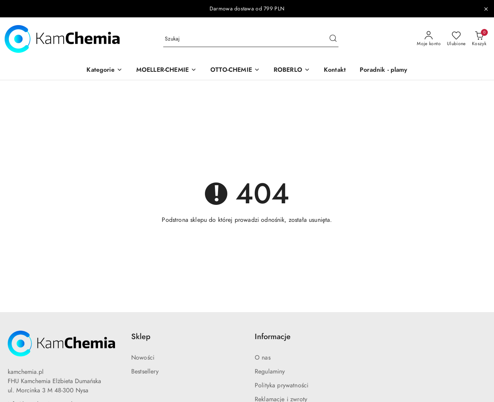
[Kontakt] (335, 70)
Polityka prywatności (281, 385)
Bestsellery (145, 371)
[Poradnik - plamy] (384, 70)
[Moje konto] (429, 39)
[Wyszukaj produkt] (250, 39)
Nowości (142, 357)
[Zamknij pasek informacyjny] (485, 8)
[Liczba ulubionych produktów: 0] (456, 39)
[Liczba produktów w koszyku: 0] (479, 39)
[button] (104, 70)
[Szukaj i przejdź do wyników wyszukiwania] (333, 39)
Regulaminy (270, 371)
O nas (263, 357)
